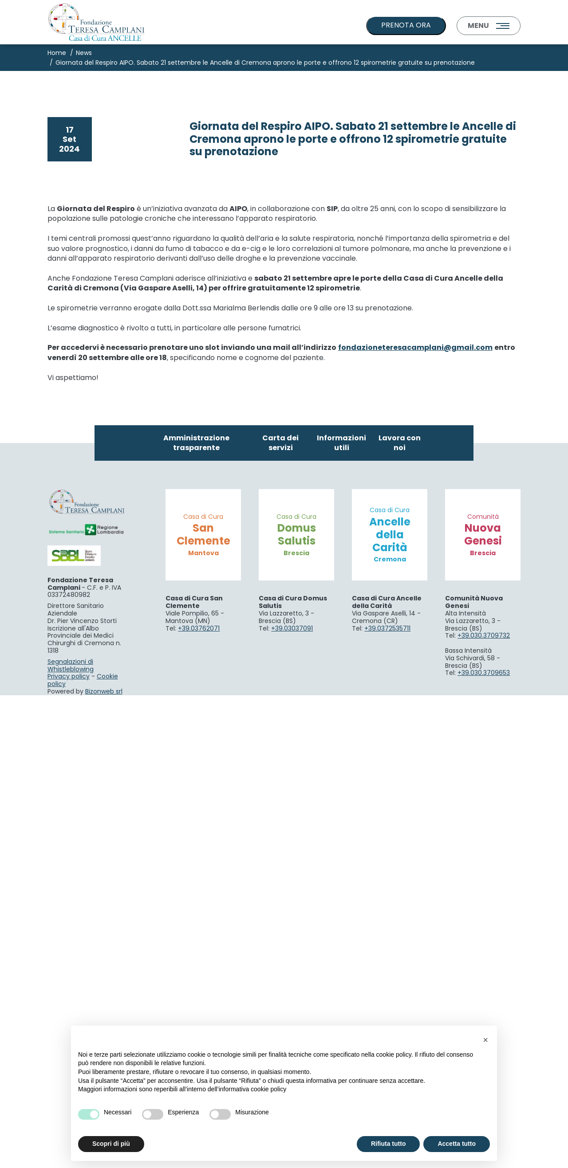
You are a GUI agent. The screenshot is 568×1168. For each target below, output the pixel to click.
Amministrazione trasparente (196, 915)
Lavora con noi (400, 915)
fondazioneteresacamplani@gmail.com (415, 820)
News (84, 52)
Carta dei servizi (280, 915)
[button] (485, 1040)
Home (56, 52)
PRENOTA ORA (406, 25)
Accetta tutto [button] (457, 1143)
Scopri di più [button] (111, 1143)
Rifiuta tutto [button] (388, 1143)
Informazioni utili (341, 915)
